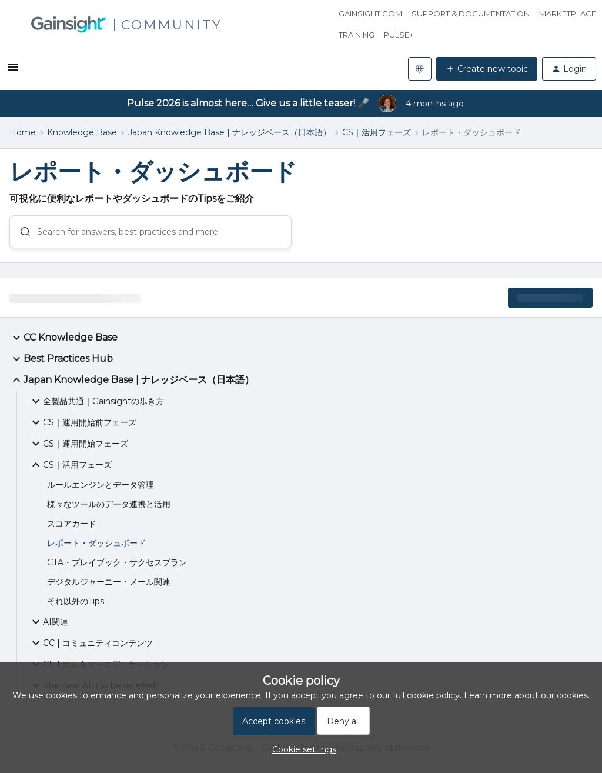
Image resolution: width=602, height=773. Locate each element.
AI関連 (48, 622)
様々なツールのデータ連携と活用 (108, 504)
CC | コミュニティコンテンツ (91, 643)
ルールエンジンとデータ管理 (100, 484)
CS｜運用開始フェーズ (78, 444)
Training (356, 34)
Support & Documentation (471, 13)
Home (22, 132)
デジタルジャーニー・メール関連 (108, 582)
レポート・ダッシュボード (96, 543)
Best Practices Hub (61, 359)
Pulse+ (398, 34)
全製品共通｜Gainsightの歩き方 (96, 401)
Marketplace (567, 13)
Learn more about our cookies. (527, 695)
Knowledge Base (82, 132)
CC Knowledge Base (63, 338)
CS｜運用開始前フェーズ (82, 422)
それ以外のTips (75, 601)
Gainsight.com (370, 13)
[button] (13, 71)
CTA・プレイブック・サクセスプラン (117, 562)
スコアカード (71, 523)
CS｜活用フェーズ (376, 132)
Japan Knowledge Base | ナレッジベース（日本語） (229, 132)
